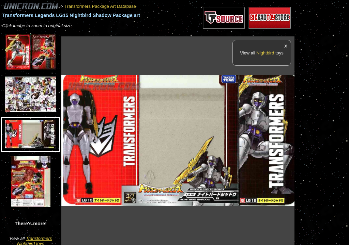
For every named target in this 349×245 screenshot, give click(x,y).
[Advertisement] (185, 32)
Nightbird (265, 52)
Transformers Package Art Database (100, 6)
